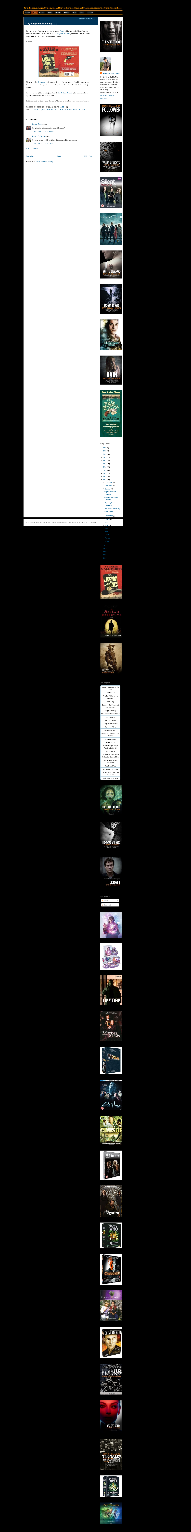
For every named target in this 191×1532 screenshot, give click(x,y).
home (27, 12)
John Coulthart (110, 739)
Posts (105, 901)
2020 (105, 454)
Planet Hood (110, 742)
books (50, 12)
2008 (105, 555)
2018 (105, 460)
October (108, 489)
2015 (105, 470)
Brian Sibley (110, 717)
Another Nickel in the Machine (110, 697)
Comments (106, 905)
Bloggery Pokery (110, 711)
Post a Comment (32, 148)
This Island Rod (110, 766)
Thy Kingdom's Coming (39, 23)
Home (59, 156)
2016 (105, 467)
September (109, 516)
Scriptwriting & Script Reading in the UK (110, 747)
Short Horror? (109, 512)
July (106, 522)
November (109, 486)
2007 (105, 558)
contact (90, 12)
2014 (105, 473)
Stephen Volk (110, 751)
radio (74, 12)
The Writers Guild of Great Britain (110, 761)
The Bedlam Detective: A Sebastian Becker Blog (110, 756)
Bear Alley (110, 702)
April (107, 532)
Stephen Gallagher (38, 136)
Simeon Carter (37, 124)
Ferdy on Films (110, 727)
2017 (105, 464)
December (109, 482)
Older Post (88, 156)
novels (37, 110)
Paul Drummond (91, 522)
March (107, 535)
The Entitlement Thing (112, 508)
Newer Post (30, 156)
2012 (105, 480)
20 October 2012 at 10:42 (43, 143)
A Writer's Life (110, 693)
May (106, 528)
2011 (105, 545)
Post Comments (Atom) (44, 162)
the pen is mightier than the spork (110, 773)
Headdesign (42, 82)
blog (34, 12)
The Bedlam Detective (65, 93)
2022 (105, 448)
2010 (105, 548)
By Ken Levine (110, 720)
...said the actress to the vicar (110, 688)
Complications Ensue (110, 724)
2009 (105, 552)
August (107, 519)
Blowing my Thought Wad (110, 714)
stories (58, 12)
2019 (105, 457)
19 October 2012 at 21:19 (43, 131)
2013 (105, 476)
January (108, 541)
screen (41, 12)
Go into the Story (110, 730)
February (108, 538)
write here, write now (110, 778)
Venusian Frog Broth (110, 769)
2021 (105, 451)
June (107, 525)
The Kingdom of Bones (62, 34)
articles (66, 12)
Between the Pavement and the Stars (110, 706)
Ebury (62, 31)
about (82, 12)
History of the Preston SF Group (110, 735)
